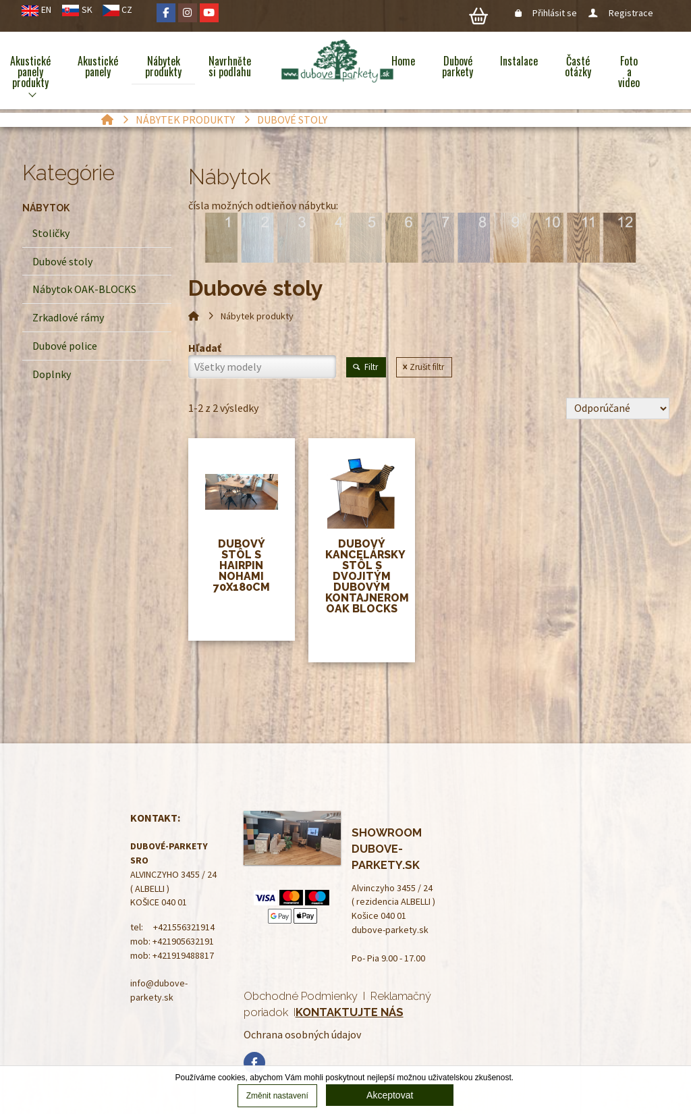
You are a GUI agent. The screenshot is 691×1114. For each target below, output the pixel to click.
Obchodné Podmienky (301, 996)
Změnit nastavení (277, 1095)
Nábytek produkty (185, 119)
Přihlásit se (547, 13)
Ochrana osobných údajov (302, 1034)
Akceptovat (389, 1095)
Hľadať (204, 347)
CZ (126, 9)
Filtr (366, 367)
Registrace (621, 13)
